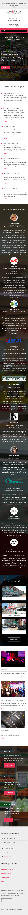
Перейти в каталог (14, 639)
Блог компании (9, 765)
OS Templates (8, 911)
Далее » (6, 103)
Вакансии (8, 820)
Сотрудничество (5, 877)
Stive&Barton (19, 909)
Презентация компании (7, 869)
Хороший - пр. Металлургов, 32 (14, 615)
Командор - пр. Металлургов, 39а (14, 598)
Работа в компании (6, 873)
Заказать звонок (7, 900)
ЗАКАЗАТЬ (5, 67)
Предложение (9, 792)
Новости (3, 881)
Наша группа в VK (8, 856)
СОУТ (5, 860)
